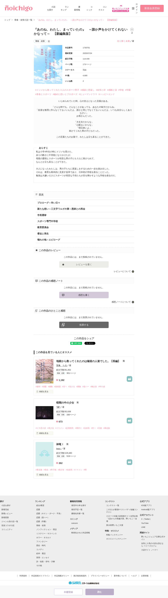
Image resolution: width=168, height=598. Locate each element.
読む (99, 592)
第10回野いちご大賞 (114, 525)
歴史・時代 (41, 545)
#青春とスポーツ (43, 94)
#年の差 (101, 386)
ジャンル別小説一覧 (9, 521)
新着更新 (5, 517)
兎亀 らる (61, 365)
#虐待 (38, 386)
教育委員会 (43, 227)
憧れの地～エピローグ (48, 240)
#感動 (50, 386)
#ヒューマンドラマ (88, 94)
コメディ (40, 549)
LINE (143, 527)
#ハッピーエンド (107, 94)
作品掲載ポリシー (61, 576)
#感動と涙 (112, 90)
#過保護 (57, 386)
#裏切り (78, 428)
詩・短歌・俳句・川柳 (45, 561)
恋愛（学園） (41, 521)
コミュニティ (7, 529)
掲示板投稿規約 (79, 576)
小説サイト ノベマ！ (149, 550)
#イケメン (59, 428)
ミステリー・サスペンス (46, 533)
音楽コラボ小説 (7, 525)
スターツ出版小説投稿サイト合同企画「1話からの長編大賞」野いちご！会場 (122, 518)
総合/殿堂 (40, 505)
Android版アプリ (148, 509)
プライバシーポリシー (100, 576)
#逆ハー (85, 386)
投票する (84, 325)
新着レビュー (7, 513)
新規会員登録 (152, 8)
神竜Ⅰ (60, 444)
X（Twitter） (146, 519)
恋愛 (38, 509)
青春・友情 (41, 525)
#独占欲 (93, 386)
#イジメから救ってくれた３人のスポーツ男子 (57, 90)
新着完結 (5, 509)
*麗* (58, 407)
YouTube (144, 523)
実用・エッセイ (42, 557)
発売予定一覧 (76, 509)
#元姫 (99, 428)
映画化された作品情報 (80, 533)
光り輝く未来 (123, 41)
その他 (39, 565)
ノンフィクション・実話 (46, 529)
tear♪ (58, 448)
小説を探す (6, 505)
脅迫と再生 (43, 233)
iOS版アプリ (146, 505)
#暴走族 (106, 428)
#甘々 (64, 386)
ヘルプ (134, 576)
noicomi (74, 523)
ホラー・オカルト (43, 537)
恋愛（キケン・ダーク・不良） (49, 513)
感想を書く (84, 295)
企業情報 (144, 576)
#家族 (78, 386)
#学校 (121, 90)
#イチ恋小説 (41, 428)
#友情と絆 (101, 90)
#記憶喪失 (69, 428)
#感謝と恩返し (88, 90)
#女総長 (86, 428)
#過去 (46, 470)
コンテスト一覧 (112, 505)
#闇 (85, 470)
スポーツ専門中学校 (47, 221)
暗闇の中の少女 (65, 402)
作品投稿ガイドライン (40, 576)
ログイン (137, 8)
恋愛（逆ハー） (42, 517)
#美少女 (50, 428)
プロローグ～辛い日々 (48, 203)
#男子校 (53, 470)
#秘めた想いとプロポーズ (65, 94)
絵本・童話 (41, 553)
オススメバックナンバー (116, 539)
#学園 (128, 90)
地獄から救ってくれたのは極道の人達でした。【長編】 (88, 361)
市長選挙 (41, 215)
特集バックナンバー (114, 535)
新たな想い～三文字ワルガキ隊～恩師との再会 (61, 209)
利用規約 (23, 576)
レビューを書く (84, 264)
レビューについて (122, 271)
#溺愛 (44, 386)
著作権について (120, 576)
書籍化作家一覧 (77, 513)
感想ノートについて (121, 302)
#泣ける (71, 386)
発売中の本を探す (78, 505)
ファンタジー (41, 541)
